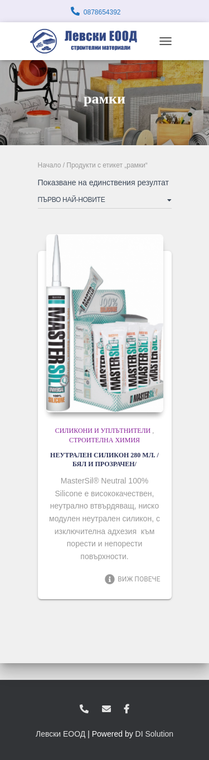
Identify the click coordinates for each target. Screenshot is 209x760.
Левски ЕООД (60, 733)
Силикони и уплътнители (103, 431)
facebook (126, 709)
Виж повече (132, 579)
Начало (49, 165)
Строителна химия (104, 440)
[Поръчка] (105, 202)
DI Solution (154, 733)
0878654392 (102, 12)
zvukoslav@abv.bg (106, 709)
